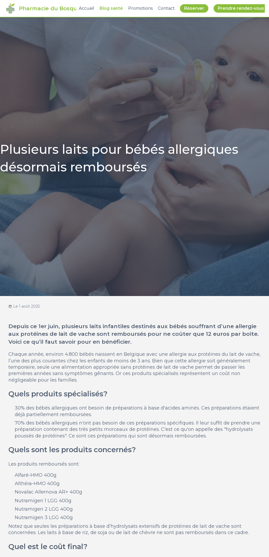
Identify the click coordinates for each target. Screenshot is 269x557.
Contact (166, 8)
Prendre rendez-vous (241, 8)
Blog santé (111, 8)
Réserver (194, 8)
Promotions (140, 8)
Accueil (86, 8)
